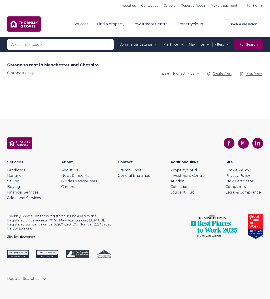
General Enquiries (134, 175)
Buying (13, 187)
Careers (169, 6)
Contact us (149, 6)
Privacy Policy (237, 175)
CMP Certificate (239, 181)
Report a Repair (193, 6)
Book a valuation (243, 24)
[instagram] (243, 143)
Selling (13, 181)
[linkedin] (257, 143)
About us (129, 6)
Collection (179, 187)
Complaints (235, 187)
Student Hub (182, 192)
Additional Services (24, 198)
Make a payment (224, 6)
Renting (14, 175)
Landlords (16, 170)
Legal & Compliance (243, 192)
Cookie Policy (237, 170)
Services (81, 24)
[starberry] (27, 237)
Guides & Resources (79, 181)
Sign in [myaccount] (254, 5)
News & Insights (75, 175)
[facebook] (229, 143)
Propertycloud (190, 24)
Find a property (111, 24)
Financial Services (22, 192)
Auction (177, 181)
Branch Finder (130, 170)
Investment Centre (151, 24)
